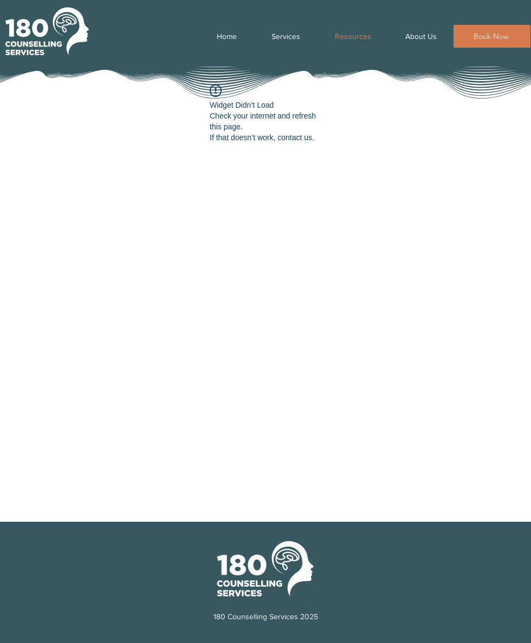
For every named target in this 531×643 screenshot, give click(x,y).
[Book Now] (492, 36)
